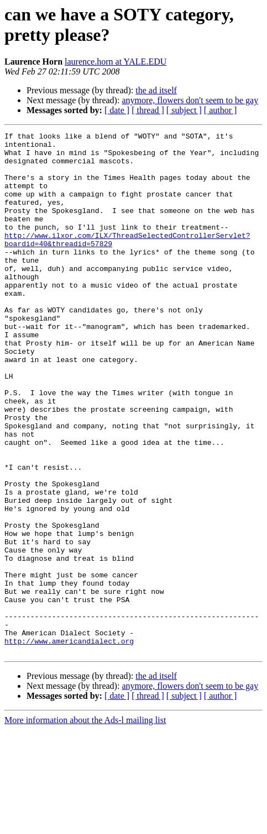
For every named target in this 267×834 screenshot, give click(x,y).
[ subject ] (184, 110)
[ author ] (220, 110)
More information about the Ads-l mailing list (85, 824)
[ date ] (116, 110)
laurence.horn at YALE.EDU (115, 61)
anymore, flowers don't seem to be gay (190, 100)
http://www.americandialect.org (69, 743)
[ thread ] (148, 110)
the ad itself (156, 90)
